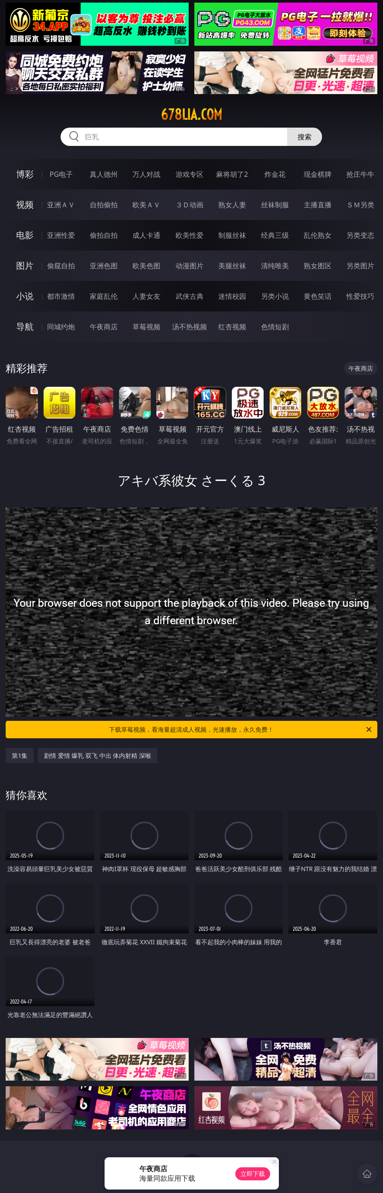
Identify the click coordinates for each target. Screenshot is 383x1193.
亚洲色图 (104, 265)
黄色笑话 (318, 296)
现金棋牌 (318, 174)
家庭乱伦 (104, 296)
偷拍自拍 (104, 235)
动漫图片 (189, 265)
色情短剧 (275, 326)
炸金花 (274, 174)
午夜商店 (104, 326)
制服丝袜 (232, 235)
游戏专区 (189, 174)
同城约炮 (61, 326)
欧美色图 (146, 265)
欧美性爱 (189, 235)
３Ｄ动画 (189, 205)
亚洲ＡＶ (61, 205)
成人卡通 (146, 235)
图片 (25, 265)
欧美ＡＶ (146, 205)
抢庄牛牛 (360, 174)
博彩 (25, 174)
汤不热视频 (189, 326)
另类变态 (360, 235)
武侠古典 (189, 296)
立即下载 (253, 1173)
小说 (25, 296)
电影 (25, 235)
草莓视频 (146, 326)
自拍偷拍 (104, 205)
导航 (25, 326)
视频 (25, 204)
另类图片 (360, 265)
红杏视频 (232, 326)
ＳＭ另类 (360, 205)
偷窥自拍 (61, 265)
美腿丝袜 (232, 265)
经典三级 (275, 235)
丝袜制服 (275, 205)
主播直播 (318, 205)
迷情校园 (232, 296)
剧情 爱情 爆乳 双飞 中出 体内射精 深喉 (97, 755)
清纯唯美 (275, 265)
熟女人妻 (232, 205)
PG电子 (61, 174)
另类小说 (275, 296)
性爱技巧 (360, 296)
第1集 (19, 755)
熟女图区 (318, 265)
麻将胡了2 (232, 174)
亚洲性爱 (61, 235)
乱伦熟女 (318, 235)
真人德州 (104, 174)
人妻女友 (146, 296)
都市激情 (61, 296)
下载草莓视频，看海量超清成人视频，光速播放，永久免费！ (241, 729)
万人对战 (146, 174)
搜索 (305, 137)
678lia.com (191, 114)
